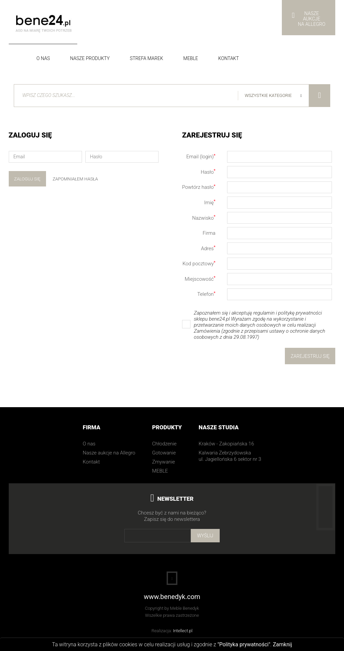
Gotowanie (164, 453)
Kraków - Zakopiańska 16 (226, 444)
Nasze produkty (90, 58)
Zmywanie (163, 462)
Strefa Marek (146, 58)
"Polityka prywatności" (243, 644)
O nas (43, 58)
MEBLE (160, 471)
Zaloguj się (27, 178)
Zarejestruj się (310, 356)
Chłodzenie (164, 444)
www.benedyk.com (172, 597)
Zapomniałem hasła (75, 178)
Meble (190, 58)
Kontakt (228, 58)
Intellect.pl (182, 630)
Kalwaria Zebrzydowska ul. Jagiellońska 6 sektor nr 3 (230, 456)
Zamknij (282, 644)
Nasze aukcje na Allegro (109, 453)
